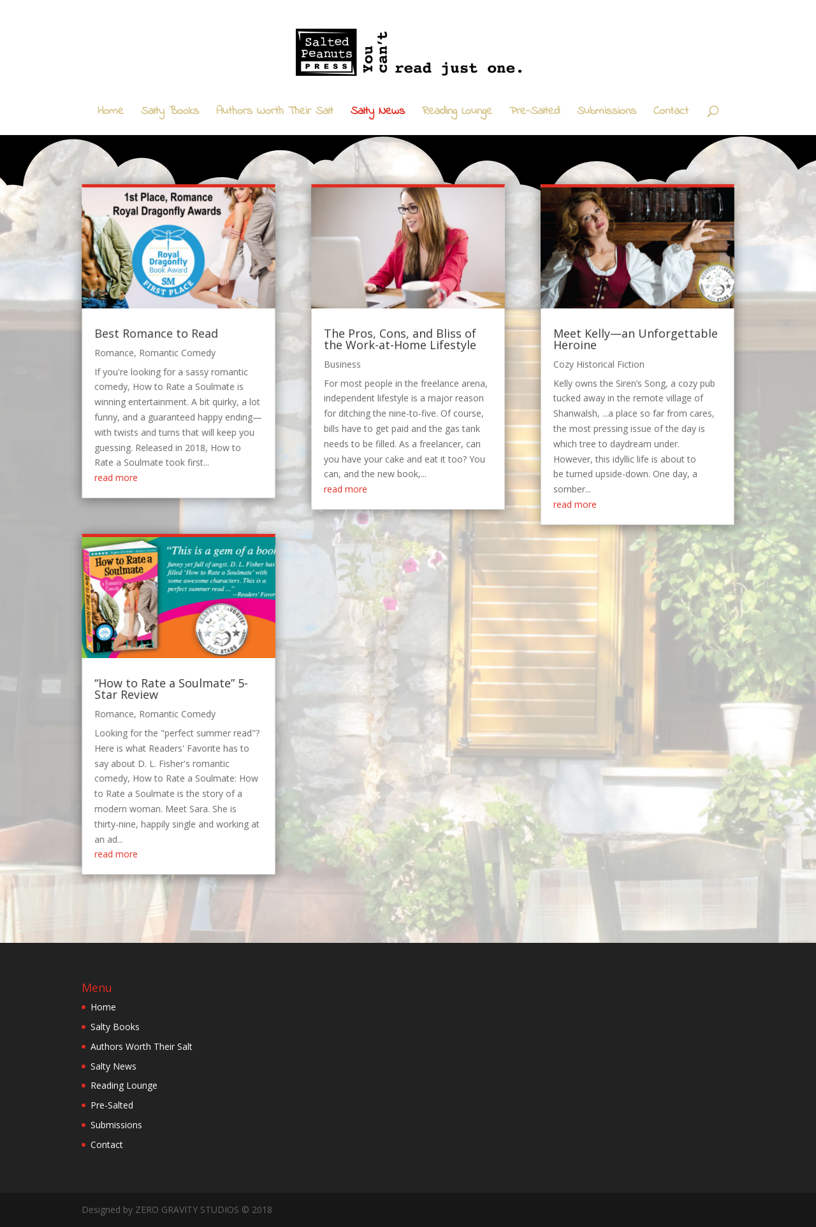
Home (111, 113)
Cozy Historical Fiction (575, 386)
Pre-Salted (534, 113)
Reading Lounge (457, 113)
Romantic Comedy (206, 376)
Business (351, 386)
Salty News (378, 113)
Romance (152, 376)
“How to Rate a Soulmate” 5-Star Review (201, 670)
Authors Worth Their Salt (274, 113)
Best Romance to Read (188, 359)
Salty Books (170, 113)
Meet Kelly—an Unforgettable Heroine (606, 364)
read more (153, 485)
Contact (670, 113)
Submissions (606, 113)
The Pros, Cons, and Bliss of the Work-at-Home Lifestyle (401, 364)
